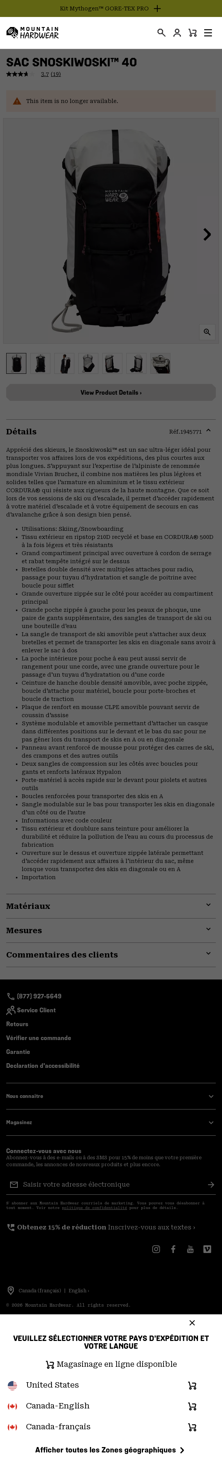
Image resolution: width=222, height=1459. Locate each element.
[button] (208, 33)
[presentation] (161, 33)
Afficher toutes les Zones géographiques (111, 1449)
